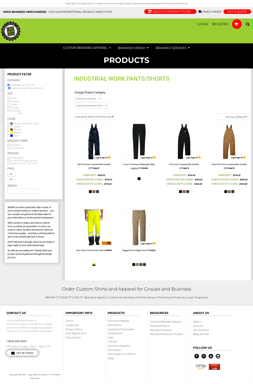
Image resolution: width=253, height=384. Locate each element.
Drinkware (114, 350)
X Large (14, 107)
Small (13, 98)
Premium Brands (118, 320)
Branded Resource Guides (166, 334)
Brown (17, 129)
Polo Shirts (114, 325)
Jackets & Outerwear (121, 329)
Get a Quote (201, 330)
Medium (15, 101)
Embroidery (16, 158)
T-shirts (112, 341)
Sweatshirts (115, 333)
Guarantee (72, 325)
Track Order (211, 11)
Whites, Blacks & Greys (26, 123)
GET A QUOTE (237, 11)
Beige (17, 126)
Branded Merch (160, 325)
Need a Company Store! (170, 11)
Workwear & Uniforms (22, 84)
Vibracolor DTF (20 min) (23, 163)
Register (220, 24)
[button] (237, 24)
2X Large (15, 110)
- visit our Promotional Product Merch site (57, 11)
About (197, 321)
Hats (110, 337)
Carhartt (15, 145)
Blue (16, 135)
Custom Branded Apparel (166, 321)
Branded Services (161, 330)
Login (202, 24)
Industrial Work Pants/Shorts (27, 88)
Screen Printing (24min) (23, 160)
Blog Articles (201, 334)
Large (13, 104)
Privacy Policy (74, 329)
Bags (111, 358)
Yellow (17, 132)
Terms (69, 320)
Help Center (73, 337)
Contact (198, 325)
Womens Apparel (119, 345)
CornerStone (17, 148)
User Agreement (76, 333)
